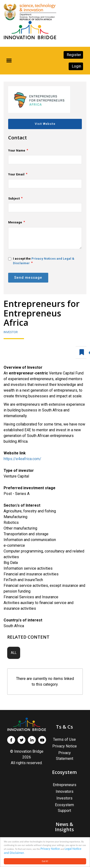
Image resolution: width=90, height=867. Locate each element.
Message (15, 222)
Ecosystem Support (64, 808)
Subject (14, 198)
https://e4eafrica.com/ (22, 459)
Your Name (16, 150)
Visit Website (45, 124)
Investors (64, 798)
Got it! (45, 861)
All (14, 653)
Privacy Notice (50, 849)
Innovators (64, 791)
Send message (28, 277)
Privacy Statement (64, 756)
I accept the (41, 261)
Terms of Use (64, 739)
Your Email (16, 174)
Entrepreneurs (64, 785)
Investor (11, 332)
